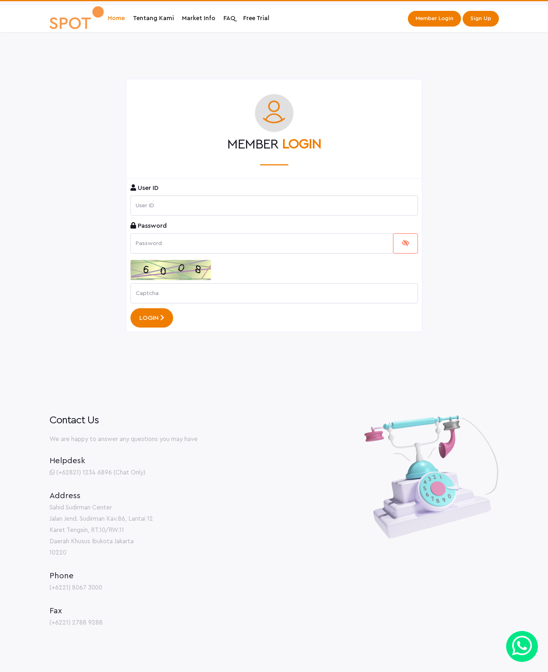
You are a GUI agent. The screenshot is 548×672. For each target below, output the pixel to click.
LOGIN (151, 317)
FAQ (229, 18)
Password (148, 225)
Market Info (198, 18)
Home (116, 18)
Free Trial (256, 18)
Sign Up (480, 18)
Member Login (434, 18)
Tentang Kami (153, 18)
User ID (144, 187)
